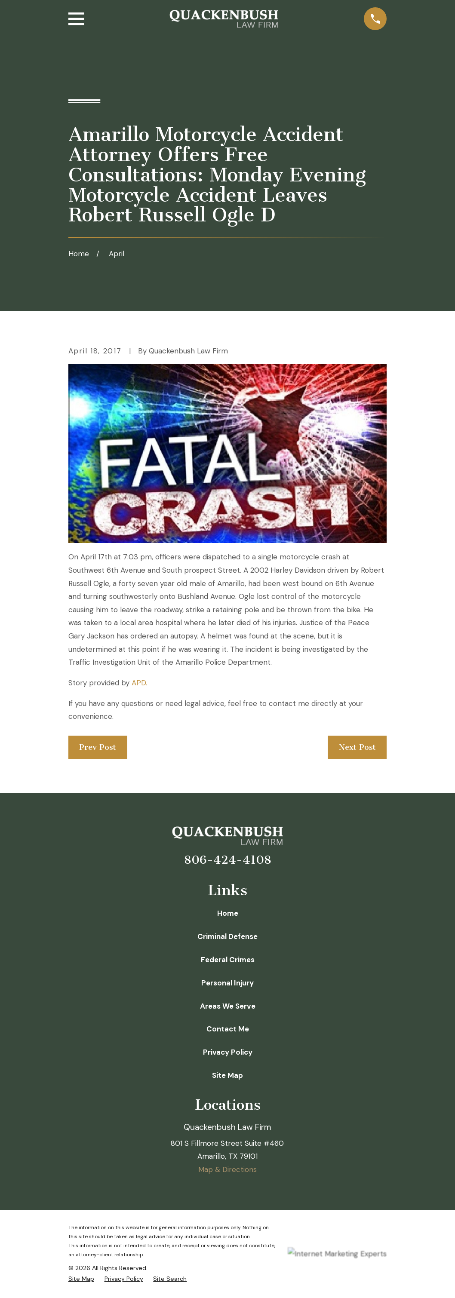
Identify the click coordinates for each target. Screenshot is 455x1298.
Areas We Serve (227, 1006)
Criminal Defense (227, 936)
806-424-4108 (227, 860)
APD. (139, 682)
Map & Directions (227, 1169)
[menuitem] (81, 1279)
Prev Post (97, 747)
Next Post (357, 747)
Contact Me (227, 1029)
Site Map (227, 1075)
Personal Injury (227, 983)
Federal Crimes (228, 959)
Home (227, 913)
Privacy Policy (227, 1052)
